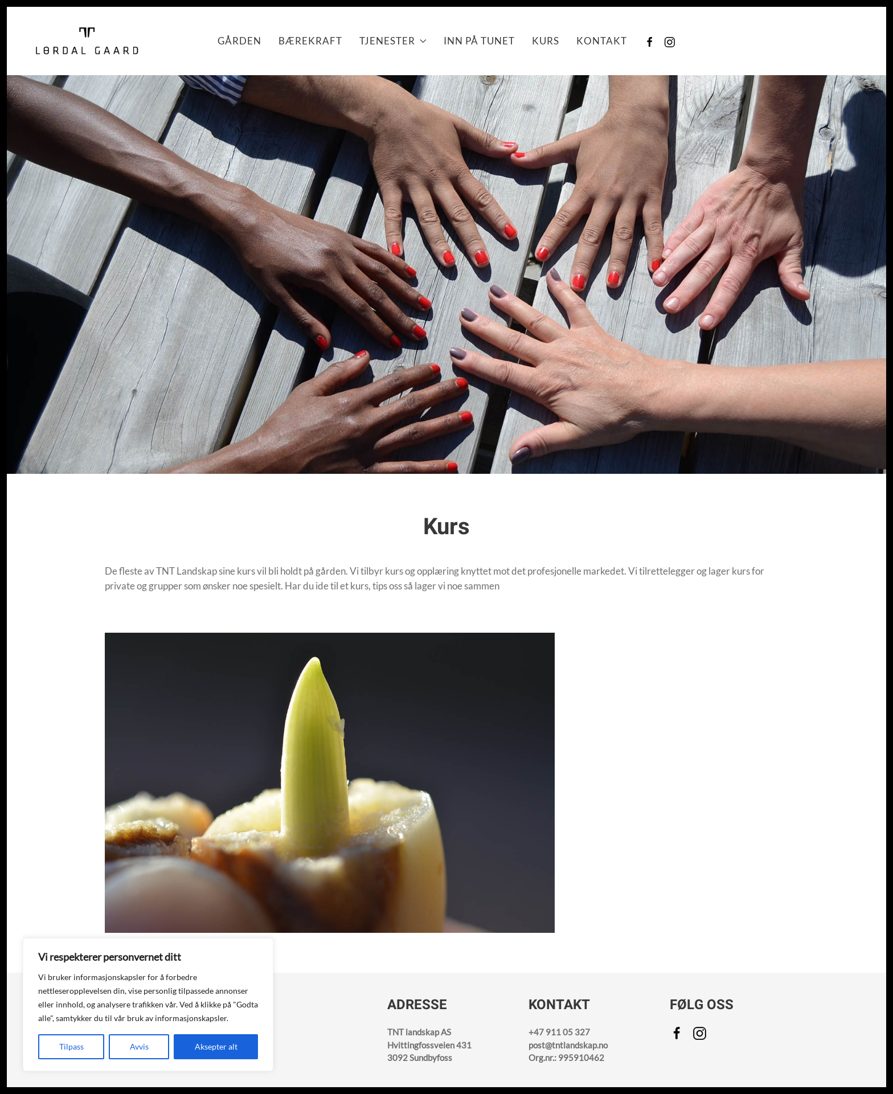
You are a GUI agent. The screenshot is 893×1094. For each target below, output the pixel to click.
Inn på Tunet (479, 41)
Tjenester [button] (393, 41)
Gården (239, 41)
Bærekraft (310, 41)
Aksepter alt (216, 1046)
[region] (148, 1004)
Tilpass (71, 1046)
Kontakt (601, 41)
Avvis (139, 1046)
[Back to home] (87, 41)
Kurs (545, 41)
